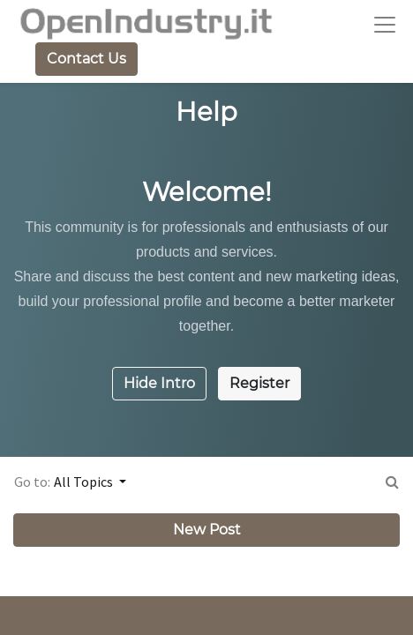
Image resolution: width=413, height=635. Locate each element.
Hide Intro (159, 383)
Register (259, 383)
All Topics (85, 481)
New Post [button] (207, 529)
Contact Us (86, 58)
